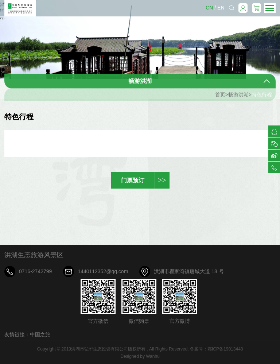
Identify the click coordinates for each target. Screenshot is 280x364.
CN (209, 8)
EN (220, 8)
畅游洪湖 (238, 97)
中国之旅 (40, 334)
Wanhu (153, 356)
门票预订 (145, 180)
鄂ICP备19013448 (225, 349)
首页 (220, 97)
